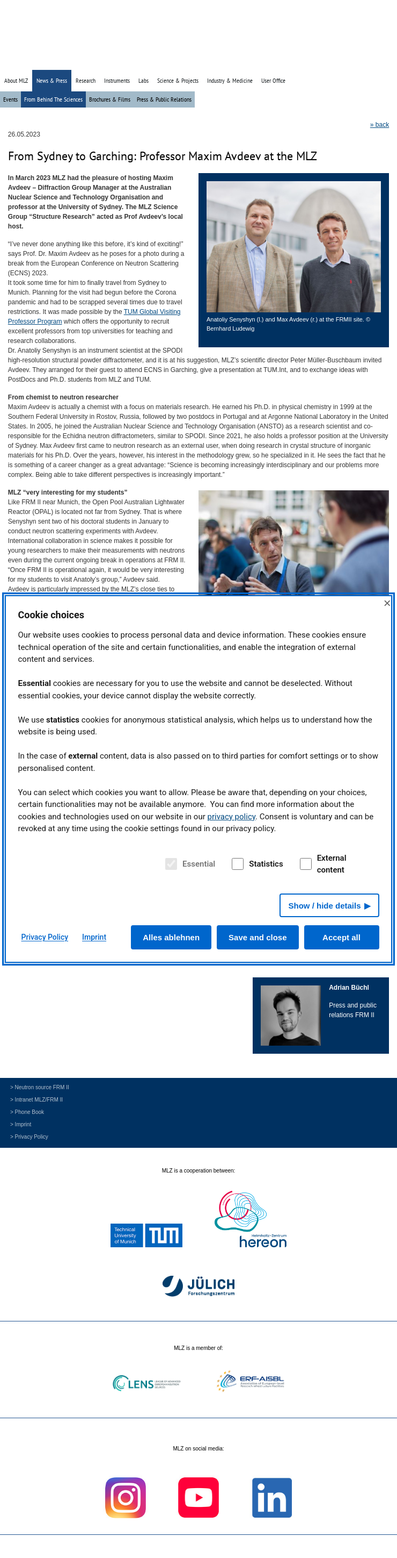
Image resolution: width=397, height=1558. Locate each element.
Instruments (117, 80)
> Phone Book (27, 1112)
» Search (340, 60)
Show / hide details (324, 905)
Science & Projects (177, 80)
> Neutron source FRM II (39, 1087)
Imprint (94, 937)
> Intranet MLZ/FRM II (36, 1100)
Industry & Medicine (230, 80)
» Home (314, 60)
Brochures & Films (109, 99)
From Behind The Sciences (53, 99)
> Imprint (20, 1124)
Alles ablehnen (171, 937)
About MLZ (16, 80)
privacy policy (231, 816)
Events (10, 99)
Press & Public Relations (164, 99)
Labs (143, 80)
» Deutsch (368, 60)
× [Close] (387, 603)
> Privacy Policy (29, 1137)
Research (85, 80)
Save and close (257, 937)
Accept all (341, 937)
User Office (273, 80)
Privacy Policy (45, 937)
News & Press (51, 80)
